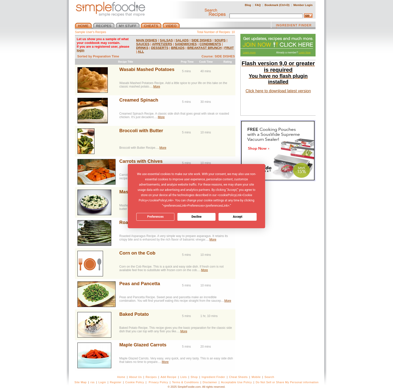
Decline (196, 216)
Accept (237, 216)
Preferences (155, 216)
